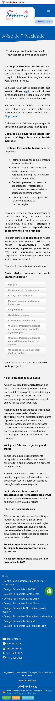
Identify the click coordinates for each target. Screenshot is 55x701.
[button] (48, 11)
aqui (26, 91)
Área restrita (44, 21)
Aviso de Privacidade (27, 680)
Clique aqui (11, 116)
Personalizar (28, 697)
